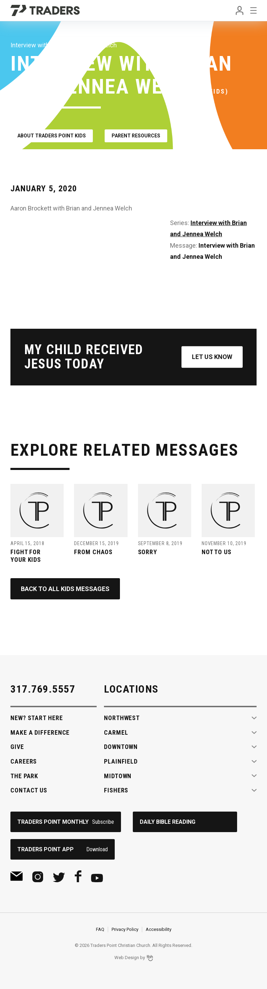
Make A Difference (40, 732)
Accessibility (158, 929)
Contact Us (28, 790)
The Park (24, 776)
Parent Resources (136, 135)
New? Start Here (36, 717)
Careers (23, 761)
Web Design (126, 957)
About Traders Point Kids (51, 135)
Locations (131, 689)
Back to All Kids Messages (65, 588)
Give (17, 746)
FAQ (100, 929)
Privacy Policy (125, 929)
